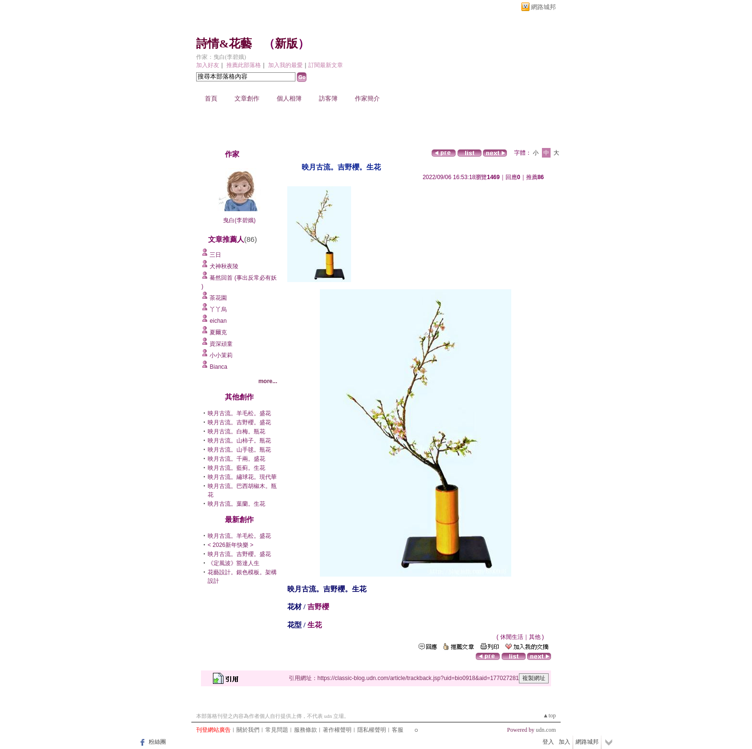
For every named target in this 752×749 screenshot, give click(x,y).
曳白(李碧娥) (239, 220)
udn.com (546, 729)
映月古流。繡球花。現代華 (242, 477)
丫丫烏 (218, 309)
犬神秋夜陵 (224, 266)
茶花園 (218, 298)
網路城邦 (543, 7)
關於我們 (247, 729)
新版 (286, 43)
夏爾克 (218, 332)
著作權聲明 (337, 729)
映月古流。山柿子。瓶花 (239, 440)
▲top (549, 715)
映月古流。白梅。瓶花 (236, 431)
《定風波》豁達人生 (233, 563)
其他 (534, 637)
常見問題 (276, 729)
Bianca (218, 366)
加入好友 (207, 65)
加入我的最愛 (285, 65)
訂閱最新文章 (325, 65)
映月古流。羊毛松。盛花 (239, 413)
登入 (548, 741)
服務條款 (305, 729)
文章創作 (247, 98)
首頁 (211, 98)
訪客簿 (328, 98)
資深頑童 (221, 343)
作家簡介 (367, 98)
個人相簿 (289, 98)
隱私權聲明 (371, 729)
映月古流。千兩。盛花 (236, 458)
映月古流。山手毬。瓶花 (239, 449)
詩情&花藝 (224, 43)
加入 (564, 741)
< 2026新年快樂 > (230, 545)
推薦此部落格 (243, 65)
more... (267, 381)
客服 (397, 729)
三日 (215, 254)
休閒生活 (511, 637)
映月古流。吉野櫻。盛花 (239, 422)
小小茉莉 (221, 355)
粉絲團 (157, 741)
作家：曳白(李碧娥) (221, 57)
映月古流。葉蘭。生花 (236, 503)
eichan (218, 321)
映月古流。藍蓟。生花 (236, 468)
